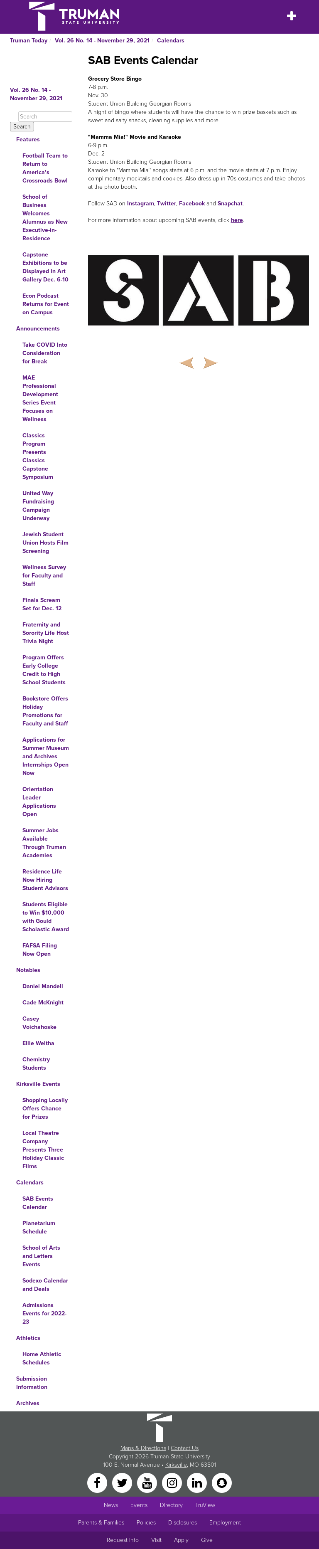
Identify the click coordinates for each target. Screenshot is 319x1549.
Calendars (170, 40)
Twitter (166, 203)
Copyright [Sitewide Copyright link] (121, 1456)
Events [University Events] (138, 1505)
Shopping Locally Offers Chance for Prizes (45, 1108)
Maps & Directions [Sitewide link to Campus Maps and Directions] (143, 1448)
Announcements (38, 328)
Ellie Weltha (38, 1043)
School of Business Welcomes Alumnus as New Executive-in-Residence (45, 217)
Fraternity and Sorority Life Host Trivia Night (45, 633)
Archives (27, 1403)
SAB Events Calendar (37, 1203)
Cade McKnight (43, 1002)
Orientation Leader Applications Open (39, 802)
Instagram (140, 203)
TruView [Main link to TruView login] (205, 1505)
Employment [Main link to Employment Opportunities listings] (225, 1522)
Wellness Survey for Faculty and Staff (44, 575)
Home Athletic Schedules (41, 1358)
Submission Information (31, 1383)
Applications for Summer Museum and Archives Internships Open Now (45, 756)
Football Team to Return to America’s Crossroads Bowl (45, 168)
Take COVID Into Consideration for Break (44, 353)
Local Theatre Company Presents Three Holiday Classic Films (43, 1150)
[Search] (45, 116)
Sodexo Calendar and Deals (45, 1284)
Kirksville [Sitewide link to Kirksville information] (176, 1464)
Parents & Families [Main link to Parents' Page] (101, 1522)
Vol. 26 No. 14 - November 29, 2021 (102, 40)
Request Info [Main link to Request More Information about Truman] (123, 1540)
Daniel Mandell (42, 986)
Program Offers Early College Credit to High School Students (44, 670)
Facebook (192, 203)
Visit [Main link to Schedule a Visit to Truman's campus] (156, 1540)
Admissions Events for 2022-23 (44, 1313)
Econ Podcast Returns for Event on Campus (45, 304)
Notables (28, 970)
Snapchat (230, 203)
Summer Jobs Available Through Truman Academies (44, 843)
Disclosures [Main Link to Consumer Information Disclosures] (182, 1522)
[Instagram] (172, 1482)
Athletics (28, 1338)
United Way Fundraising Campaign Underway (38, 506)
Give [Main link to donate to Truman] (207, 1540)
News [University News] (111, 1505)
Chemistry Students (36, 1063)
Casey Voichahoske (39, 1023)
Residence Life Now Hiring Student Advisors (45, 880)
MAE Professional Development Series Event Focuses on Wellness (40, 398)
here (237, 220)
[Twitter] (122, 1482)
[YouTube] (147, 1482)
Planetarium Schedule (38, 1227)
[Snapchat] (221, 1482)
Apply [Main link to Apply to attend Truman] (181, 1540)
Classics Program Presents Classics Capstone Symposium (37, 456)
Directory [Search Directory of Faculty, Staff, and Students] (171, 1505)
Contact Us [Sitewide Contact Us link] (185, 1448)
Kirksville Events (38, 1084)
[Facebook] (98, 1482)
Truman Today (28, 40)
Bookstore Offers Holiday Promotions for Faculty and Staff (45, 711)
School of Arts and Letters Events (41, 1256)
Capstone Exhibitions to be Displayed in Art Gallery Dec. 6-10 (45, 267)
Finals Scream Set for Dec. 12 (41, 604)
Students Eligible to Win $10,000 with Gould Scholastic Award (45, 917)
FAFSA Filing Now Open (39, 949)
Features (28, 139)
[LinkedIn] (197, 1482)
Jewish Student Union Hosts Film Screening (45, 543)
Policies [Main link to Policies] (146, 1522)
